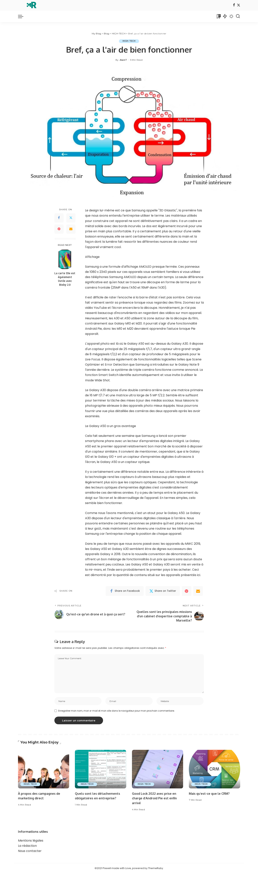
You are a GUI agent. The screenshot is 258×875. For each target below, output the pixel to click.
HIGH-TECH (128, 41)
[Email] (70, 229)
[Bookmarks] (218, 16)
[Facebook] (234, 5)
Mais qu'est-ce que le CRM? (210, 795)
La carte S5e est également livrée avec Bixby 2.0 (64, 279)
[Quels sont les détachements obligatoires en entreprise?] (100, 771)
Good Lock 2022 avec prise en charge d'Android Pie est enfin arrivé (155, 800)
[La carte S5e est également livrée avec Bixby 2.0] (65, 259)
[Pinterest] (59, 229)
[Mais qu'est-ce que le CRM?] (214, 771)
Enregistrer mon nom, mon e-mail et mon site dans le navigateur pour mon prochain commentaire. (116, 712)
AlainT (123, 60)
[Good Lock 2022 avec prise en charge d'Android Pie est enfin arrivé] (157, 771)
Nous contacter (30, 852)
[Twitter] (238, 5)
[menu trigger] (22, 16)
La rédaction (27, 847)
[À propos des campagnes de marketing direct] (43, 771)
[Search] (238, 16)
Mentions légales (30, 842)
